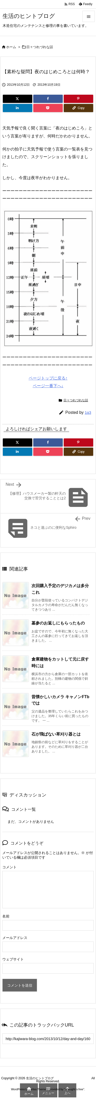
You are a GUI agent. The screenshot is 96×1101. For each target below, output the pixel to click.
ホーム (11, 47)
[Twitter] (17, 99)
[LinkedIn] (17, 108)
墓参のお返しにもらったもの (58, 623)
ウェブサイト (13, 959)
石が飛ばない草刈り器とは (56, 734)
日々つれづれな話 (39, 47)
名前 (5, 916)
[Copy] (78, 108)
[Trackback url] (48, 1038)
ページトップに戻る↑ (48, 378)
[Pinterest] (78, 99)
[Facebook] (48, 99)
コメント (9, 867)
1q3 (88, 412)
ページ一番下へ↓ (48, 386)
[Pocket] (48, 108)
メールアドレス (14, 938)
